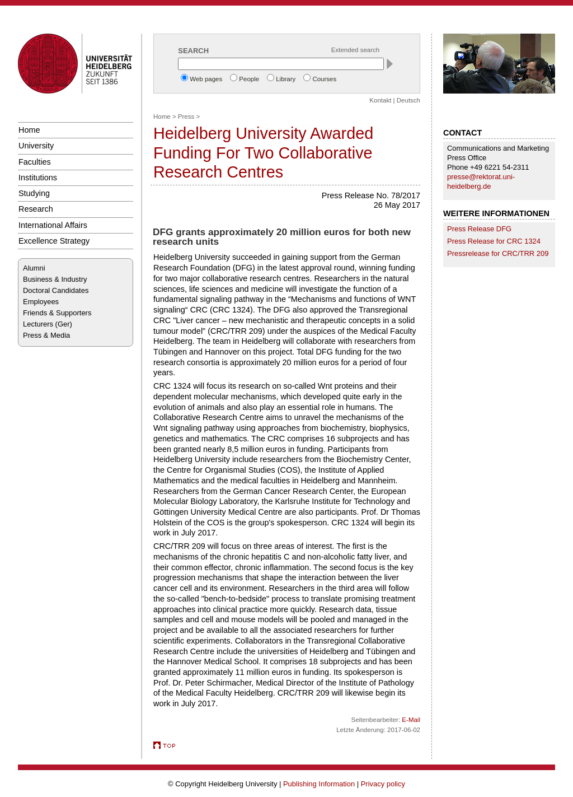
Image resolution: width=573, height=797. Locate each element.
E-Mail (411, 719)
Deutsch (408, 100)
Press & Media (46, 335)
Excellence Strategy (54, 240)
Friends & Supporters (57, 313)
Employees (41, 301)
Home (29, 129)
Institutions (37, 177)
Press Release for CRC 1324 (494, 241)
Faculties (34, 161)
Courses (324, 79)
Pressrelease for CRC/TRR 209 (497, 253)
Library (285, 79)
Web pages (206, 79)
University (36, 145)
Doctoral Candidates (55, 290)
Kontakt (380, 100)
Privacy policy (383, 784)
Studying (34, 193)
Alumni (34, 268)
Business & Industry (55, 279)
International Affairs (52, 225)
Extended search (355, 49)
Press (186, 116)
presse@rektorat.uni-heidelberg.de (481, 181)
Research (35, 208)
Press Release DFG (479, 229)
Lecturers (38, 324)
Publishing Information (319, 784)
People (249, 79)
